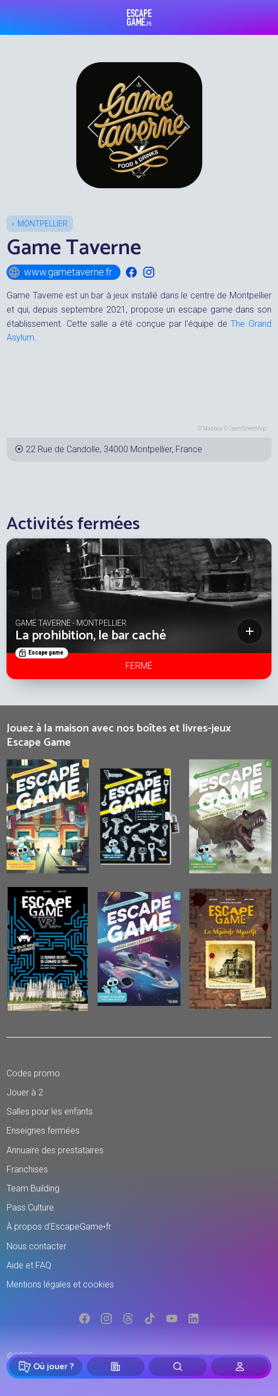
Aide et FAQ (29, 1265)
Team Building (33, 1188)
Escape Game (139, 17)
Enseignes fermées (43, 1130)
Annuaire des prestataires (55, 1150)
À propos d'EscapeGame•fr (59, 1226)
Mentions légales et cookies (60, 1284)
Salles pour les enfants (50, 1111)
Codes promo (33, 1073)
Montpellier (42, 223)
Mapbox (212, 429)
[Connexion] (240, 1366)
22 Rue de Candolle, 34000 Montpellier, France (114, 449)
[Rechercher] (178, 1366)
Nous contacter (37, 1246)
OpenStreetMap (247, 429)
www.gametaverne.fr (60, 272)
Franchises (27, 1169)
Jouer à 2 (25, 1092)
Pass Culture (30, 1207)
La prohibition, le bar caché (90, 635)
